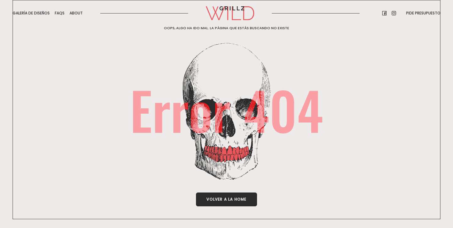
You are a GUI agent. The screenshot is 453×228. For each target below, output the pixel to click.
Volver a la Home (226, 199)
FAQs (59, 13)
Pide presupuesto (423, 13)
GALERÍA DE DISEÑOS (31, 13)
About (76, 13)
